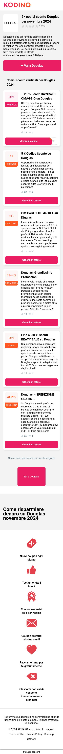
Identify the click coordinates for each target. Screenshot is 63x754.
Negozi (50, 729)
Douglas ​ (32, 476)
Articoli (39, 729)
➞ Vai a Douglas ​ (32, 65)
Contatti (31, 738)
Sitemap (49, 734)
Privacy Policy (34, 734)
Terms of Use (16, 734)
